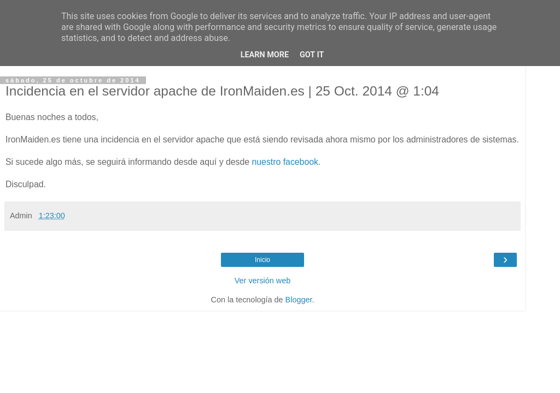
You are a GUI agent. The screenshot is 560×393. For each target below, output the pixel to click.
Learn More (265, 54)
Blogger (298, 299)
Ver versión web (262, 280)
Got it (312, 54)
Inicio (262, 260)
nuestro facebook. (286, 161)
